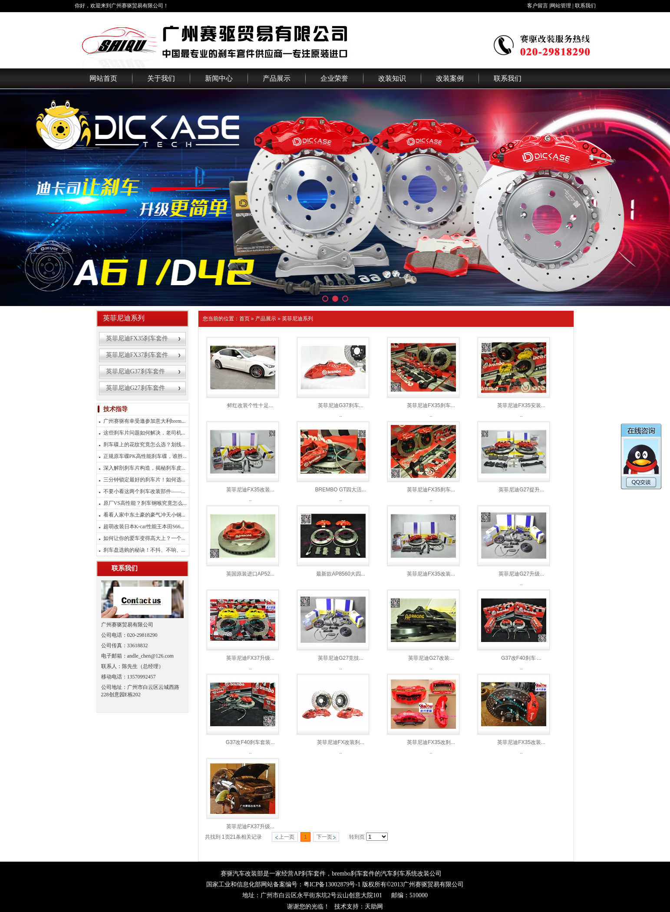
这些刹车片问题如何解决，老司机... (144, 433)
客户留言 (537, 6)
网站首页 (103, 78)
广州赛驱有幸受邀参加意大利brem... (144, 421)
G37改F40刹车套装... (250, 742)
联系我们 (585, 6)
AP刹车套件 (310, 873)
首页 (244, 319)
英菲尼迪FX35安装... (521, 405)
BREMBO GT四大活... (340, 490)
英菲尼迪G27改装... (431, 658)
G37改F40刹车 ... (521, 658)
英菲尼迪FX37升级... (250, 658)
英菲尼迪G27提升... (521, 490)
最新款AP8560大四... (340, 574)
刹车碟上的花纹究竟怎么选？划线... (144, 444)
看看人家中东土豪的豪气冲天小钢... (144, 515)
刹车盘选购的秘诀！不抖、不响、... (144, 550)
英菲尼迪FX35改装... (250, 490)
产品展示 (276, 78)
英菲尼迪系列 (297, 319)
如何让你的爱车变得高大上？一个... (144, 538)
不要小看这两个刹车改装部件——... (144, 491)
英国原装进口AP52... (250, 574)
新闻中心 (219, 78)
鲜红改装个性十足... (250, 405)
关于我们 (161, 78)
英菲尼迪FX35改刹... (431, 742)
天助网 (374, 906)
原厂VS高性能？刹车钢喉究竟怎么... (145, 503)
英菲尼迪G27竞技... (340, 658)
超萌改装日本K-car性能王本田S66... (144, 526)
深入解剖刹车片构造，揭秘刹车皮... (144, 468)
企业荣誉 (334, 78)
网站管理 (560, 6)
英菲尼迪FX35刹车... (431, 405)
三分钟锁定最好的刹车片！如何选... (144, 480)
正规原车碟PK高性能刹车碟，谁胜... (145, 456)
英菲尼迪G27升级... (521, 574)
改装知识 (392, 78)
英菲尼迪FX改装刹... (340, 742)
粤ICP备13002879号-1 (332, 884)
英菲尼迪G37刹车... (340, 405)
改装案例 (450, 78)
